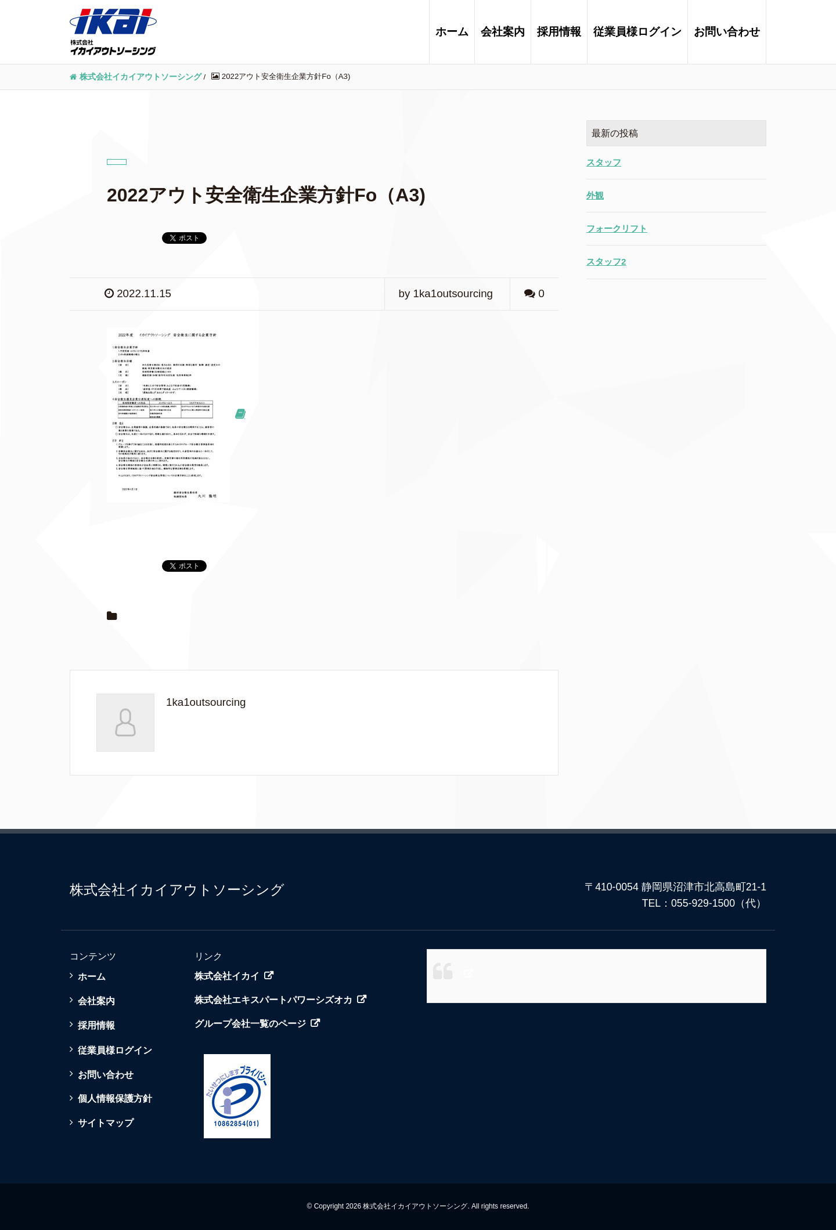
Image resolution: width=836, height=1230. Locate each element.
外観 (595, 195)
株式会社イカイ (227, 976)
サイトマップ (106, 1122)
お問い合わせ (727, 32)
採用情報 (559, 32)
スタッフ (603, 162)
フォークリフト (616, 228)
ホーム (452, 32)
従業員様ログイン (637, 32)
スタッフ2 (606, 261)
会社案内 (503, 32)
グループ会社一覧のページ (250, 1024)
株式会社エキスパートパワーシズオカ (273, 1000)
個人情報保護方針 (115, 1098)
